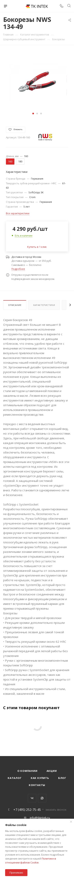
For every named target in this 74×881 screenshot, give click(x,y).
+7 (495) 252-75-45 (27, 809)
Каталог (15, 778)
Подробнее (18, 269)
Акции (52, 771)
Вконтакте (32, 798)
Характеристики (44, 305)
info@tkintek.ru (40, 818)
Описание (14, 305)
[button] (33, 113)
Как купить (40, 778)
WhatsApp (42, 798)
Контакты (37, 785)
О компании (27, 771)
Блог (62, 778)
